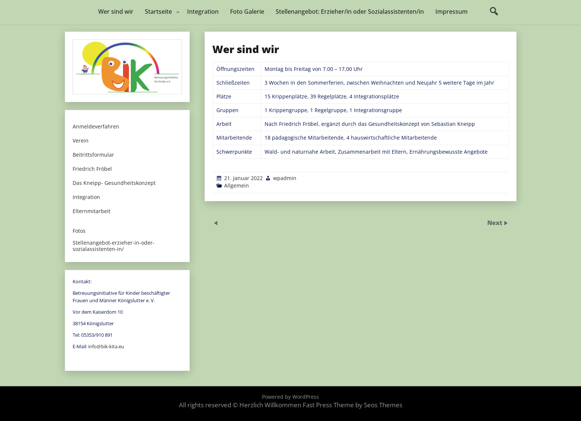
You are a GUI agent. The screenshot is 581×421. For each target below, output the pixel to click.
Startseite (158, 11)
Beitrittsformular (93, 155)
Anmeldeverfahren (96, 127)
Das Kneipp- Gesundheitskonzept (114, 183)
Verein (81, 141)
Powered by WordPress (290, 396)
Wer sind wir (115, 11)
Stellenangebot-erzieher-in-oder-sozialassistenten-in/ (114, 246)
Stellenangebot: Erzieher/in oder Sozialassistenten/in (350, 11)
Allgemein (236, 185)
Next (495, 222)
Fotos (79, 231)
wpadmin (284, 178)
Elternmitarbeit (91, 211)
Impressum (451, 11)
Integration (203, 11)
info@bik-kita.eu (106, 346)
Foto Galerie (247, 11)
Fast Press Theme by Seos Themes (352, 405)
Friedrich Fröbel (92, 169)
